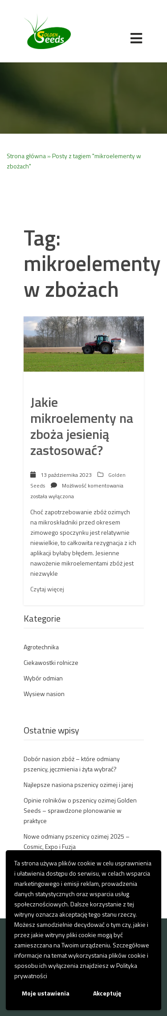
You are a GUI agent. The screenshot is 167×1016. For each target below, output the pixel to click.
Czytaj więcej (47, 589)
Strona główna (26, 155)
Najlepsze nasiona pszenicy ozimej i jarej (78, 784)
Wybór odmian (43, 678)
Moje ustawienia (45, 993)
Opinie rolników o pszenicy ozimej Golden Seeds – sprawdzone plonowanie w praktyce (80, 810)
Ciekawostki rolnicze (51, 662)
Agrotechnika (41, 646)
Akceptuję (107, 993)
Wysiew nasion (44, 693)
